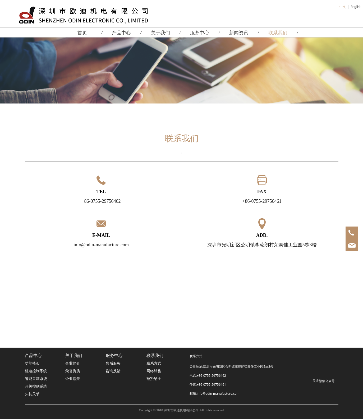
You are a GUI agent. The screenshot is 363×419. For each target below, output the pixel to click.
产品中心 (121, 32)
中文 (342, 6)
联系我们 (277, 32)
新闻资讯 (238, 32)
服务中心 (199, 32)
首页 (82, 32)
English (356, 6)
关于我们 (160, 32)
